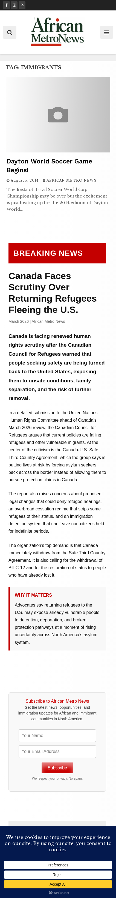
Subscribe (57, 767)
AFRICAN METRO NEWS (72, 180)
